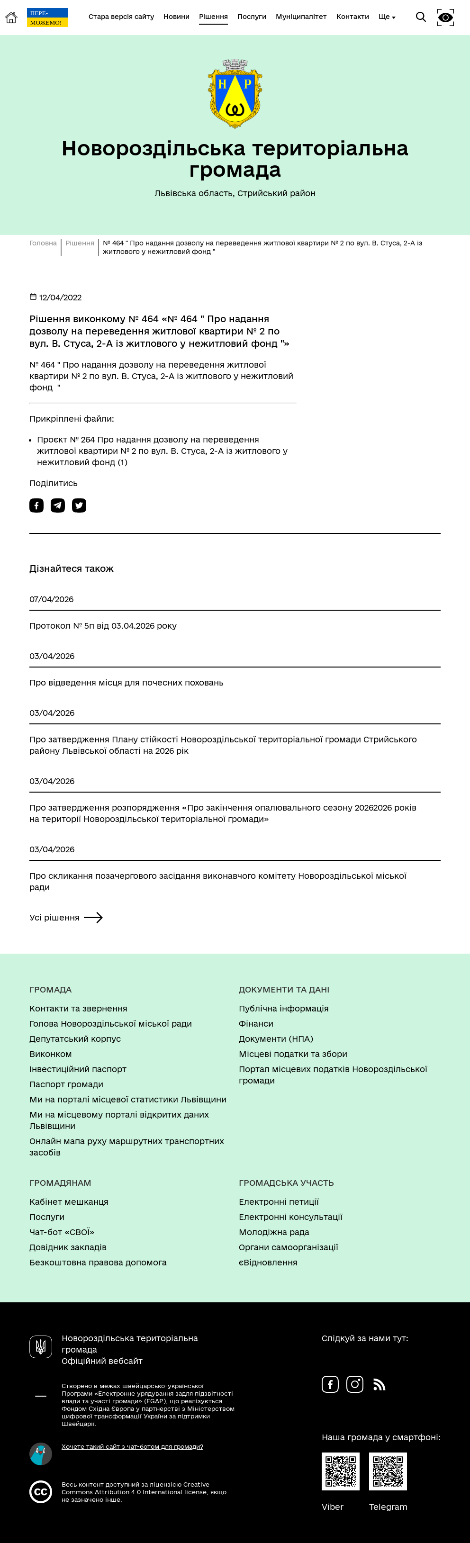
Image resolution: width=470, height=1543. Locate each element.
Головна (43, 243)
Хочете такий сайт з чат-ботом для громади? (132, 1446)
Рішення (79, 243)
